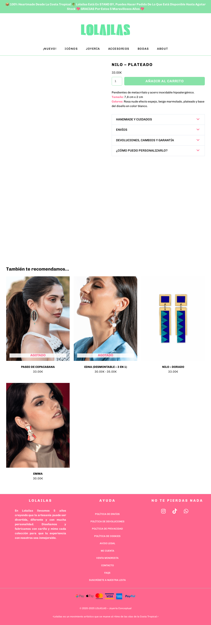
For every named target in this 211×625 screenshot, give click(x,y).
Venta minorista (107, 558)
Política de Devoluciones (107, 521)
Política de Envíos (107, 514)
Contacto (107, 565)
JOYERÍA (93, 49)
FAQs (107, 572)
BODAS (143, 49)
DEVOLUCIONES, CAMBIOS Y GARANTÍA (145, 140)
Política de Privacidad (107, 528)
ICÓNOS (71, 49)
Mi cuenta (107, 550)
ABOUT (162, 49)
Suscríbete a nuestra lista (107, 580)
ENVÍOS (121, 130)
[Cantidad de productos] (117, 81)
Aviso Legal (107, 543)
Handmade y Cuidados (134, 119)
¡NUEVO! (50, 49)
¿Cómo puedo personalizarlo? (142, 150)
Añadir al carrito (164, 81)
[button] (158, 119)
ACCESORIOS (118, 49)
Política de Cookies (107, 536)
